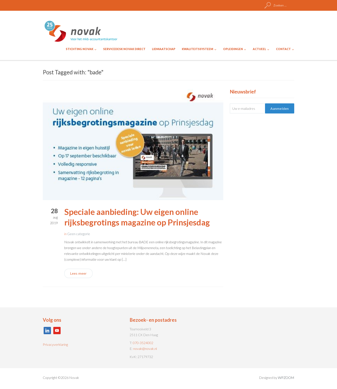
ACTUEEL (259, 49)
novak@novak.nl (145, 348)
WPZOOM (286, 377)
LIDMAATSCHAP (163, 49)
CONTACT (283, 49)
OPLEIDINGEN (233, 49)
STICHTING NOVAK (79, 49)
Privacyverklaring (55, 344)
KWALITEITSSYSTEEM (197, 49)
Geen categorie (78, 234)
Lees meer (78, 273)
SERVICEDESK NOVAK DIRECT (124, 49)
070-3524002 (143, 343)
